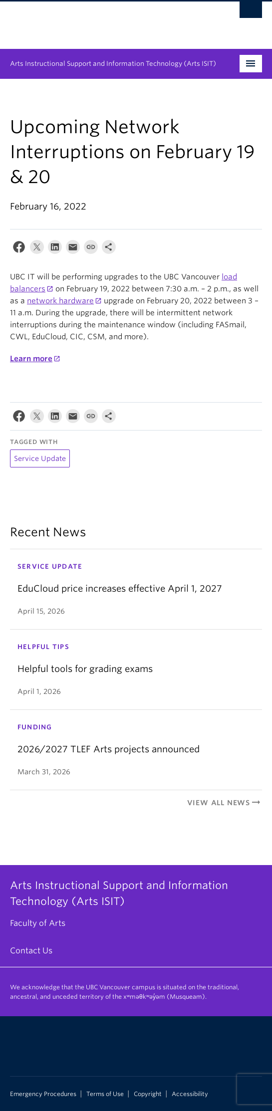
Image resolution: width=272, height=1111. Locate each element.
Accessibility (190, 1094)
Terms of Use (105, 1094)
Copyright (148, 1094)
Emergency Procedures (43, 1094)
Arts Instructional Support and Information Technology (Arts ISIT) (113, 63)
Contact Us (31, 950)
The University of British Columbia (98, 20)
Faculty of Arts (37, 923)
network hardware (60, 300)
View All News (224, 803)
